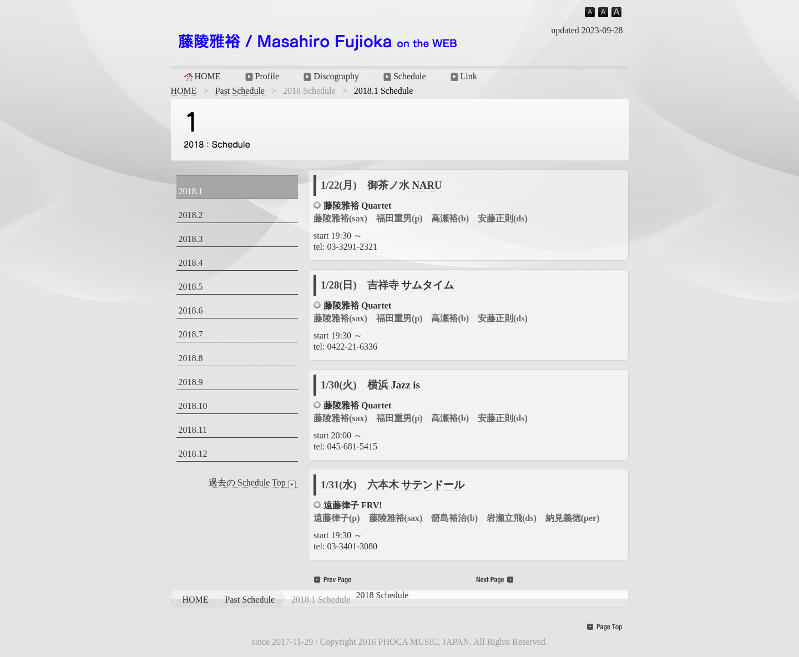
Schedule (403, 77)
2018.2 (191, 215)
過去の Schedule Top (253, 483)
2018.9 (191, 382)
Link (462, 77)
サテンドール (432, 485)
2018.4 (191, 262)
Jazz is (405, 385)
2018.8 (191, 358)
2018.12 (193, 453)
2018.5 (191, 286)
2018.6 (191, 310)
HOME (202, 77)
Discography (330, 77)
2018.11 (193, 429)
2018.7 (191, 334)
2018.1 (191, 191)
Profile (261, 77)
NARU (427, 185)
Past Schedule (240, 90)
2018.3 (191, 239)
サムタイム (427, 285)
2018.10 (193, 406)
